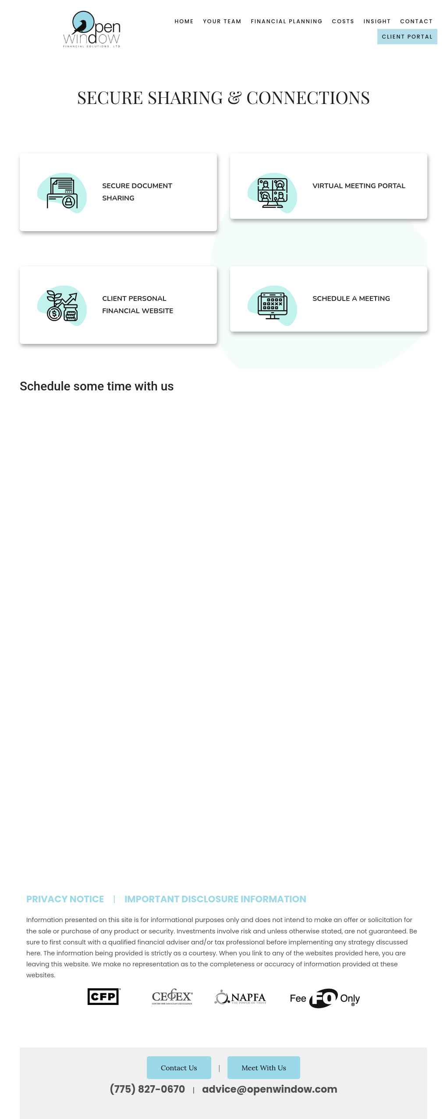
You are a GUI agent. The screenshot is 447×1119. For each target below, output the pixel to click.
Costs (343, 21)
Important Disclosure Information (215, 899)
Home (184, 21)
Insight (377, 21)
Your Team (222, 21)
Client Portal (407, 36)
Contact (416, 21)
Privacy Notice (65, 899)
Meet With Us (263, 1067)
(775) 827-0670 (147, 1089)
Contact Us (179, 1067)
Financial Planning (287, 21)
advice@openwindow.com (269, 1089)
